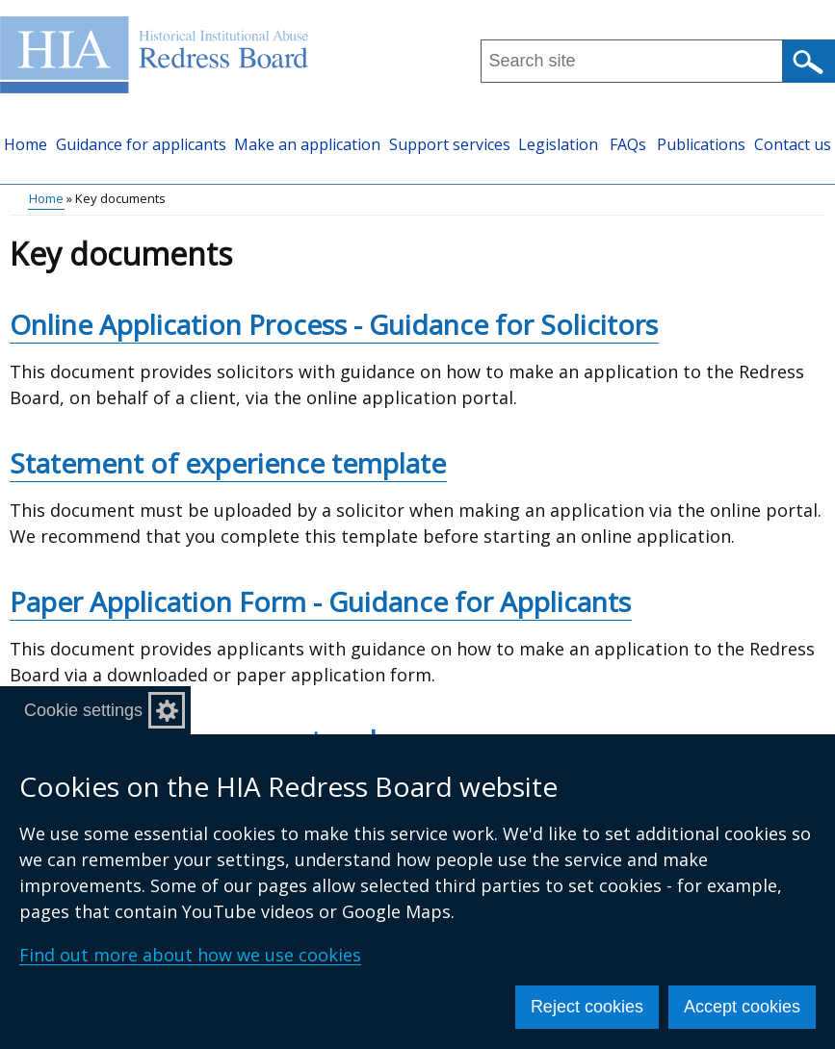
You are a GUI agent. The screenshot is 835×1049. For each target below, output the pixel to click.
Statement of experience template (228, 463)
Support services (449, 144)
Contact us (792, 144)
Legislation (558, 144)
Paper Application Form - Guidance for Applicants (320, 601)
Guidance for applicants (141, 144)
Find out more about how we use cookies (190, 954)
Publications (701, 144)
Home (25, 144)
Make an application (307, 144)
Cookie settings (83, 710)
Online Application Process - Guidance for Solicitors (334, 324)
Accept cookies (742, 1006)
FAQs (628, 144)
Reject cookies (587, 1006)
